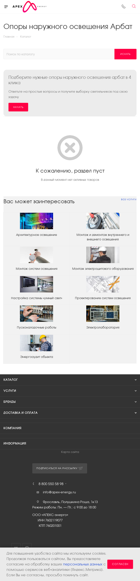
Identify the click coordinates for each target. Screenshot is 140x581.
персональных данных (82, 564)
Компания (12, 428)
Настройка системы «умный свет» (36, 298)
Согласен (120, 564)
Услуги (9, 390)
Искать (125, 54)
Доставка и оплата (20, 412)
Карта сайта (70, 452)
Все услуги (129, 199)
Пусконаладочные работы (36, 327)
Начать (18, 107)
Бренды (9, 401)
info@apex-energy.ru (59, 492)
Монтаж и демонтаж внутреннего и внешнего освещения (103, 237)
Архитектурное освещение (36, 235)
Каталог (10, 379)
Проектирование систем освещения (103, 298)
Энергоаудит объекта (36, 357)
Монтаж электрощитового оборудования (103, 268)
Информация (14, 443)
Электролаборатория (102, 327)
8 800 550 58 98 (51, 484)
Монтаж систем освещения (36, 268)
